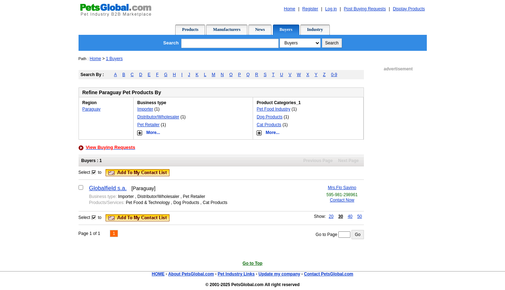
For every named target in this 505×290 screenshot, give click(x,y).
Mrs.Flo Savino (342, 187)
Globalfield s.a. (108, 188)
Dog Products (270, 116)
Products (190, 29)
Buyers (286, 29)
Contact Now (342, 200)
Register (310, 8)
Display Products (409, 8)
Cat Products (269, 124)
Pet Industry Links (236, 274)
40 (350, 216)
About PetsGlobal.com (191, 274)
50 (359, 216)
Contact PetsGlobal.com (328, 274)
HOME (158, 274)
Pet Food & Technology (148, 202)
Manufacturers (226, 29)
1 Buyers (114, 58)
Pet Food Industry (273, 109)
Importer (145, 109)
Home (289, 8)
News (260, 29)
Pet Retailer (148, 124)
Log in (331, 8)
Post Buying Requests (365, 8)
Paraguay (91, 109)
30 (340, 216)
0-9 (334, 74)
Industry (315, 29)
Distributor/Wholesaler (158, 116)
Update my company (279, 274)
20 (331, 216)
